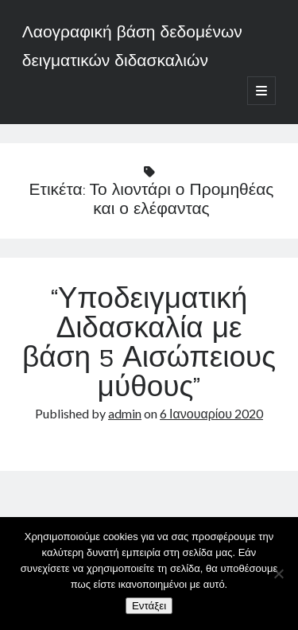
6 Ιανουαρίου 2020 (211, 413)
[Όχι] (278, 573)
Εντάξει (149, 606)
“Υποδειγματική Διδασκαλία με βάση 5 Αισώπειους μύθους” (149, 345)
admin (124, 413)
